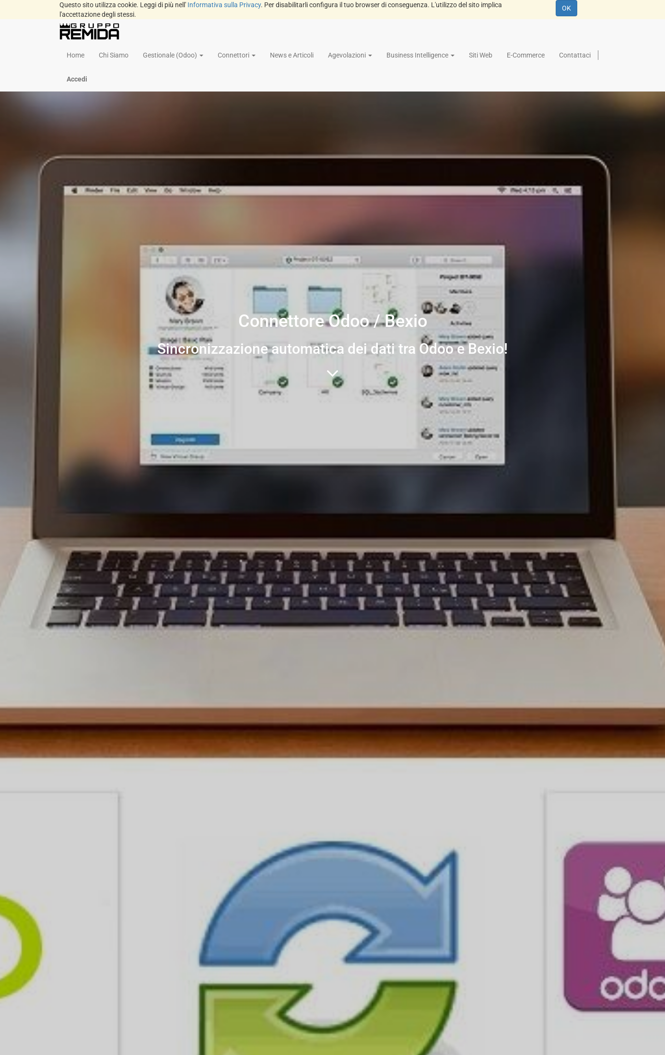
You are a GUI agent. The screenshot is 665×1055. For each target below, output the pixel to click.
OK (566, 8)
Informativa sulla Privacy (224, 5)
